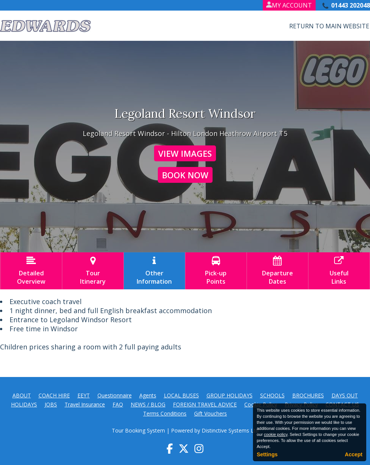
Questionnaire (114, 395)
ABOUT (21, 395)
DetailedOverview (31, 271)
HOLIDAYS (24, 404)
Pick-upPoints (216, 271)
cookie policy (275, 434)
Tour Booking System (138, 430)
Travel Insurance (85, 404)
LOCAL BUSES (181, 395)
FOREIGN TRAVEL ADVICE (205, 404)
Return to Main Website (329, 26)
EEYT (83, 395)
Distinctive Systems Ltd (230, 430)
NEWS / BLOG (148, 404)
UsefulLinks (339, 271)
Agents (147, 395)
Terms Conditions (165, 413)
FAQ (118, 404)
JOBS (51, 404)
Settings (267, 454)
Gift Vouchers (210, 413)
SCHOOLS (272, 395)
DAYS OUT (344, 395)
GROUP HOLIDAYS (230, 395)
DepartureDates (277, 271)
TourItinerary (92, 271)
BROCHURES (308, 395)
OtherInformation (154, 271)
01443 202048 (350, 5)
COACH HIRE (54, 395)
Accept (353, 454)
